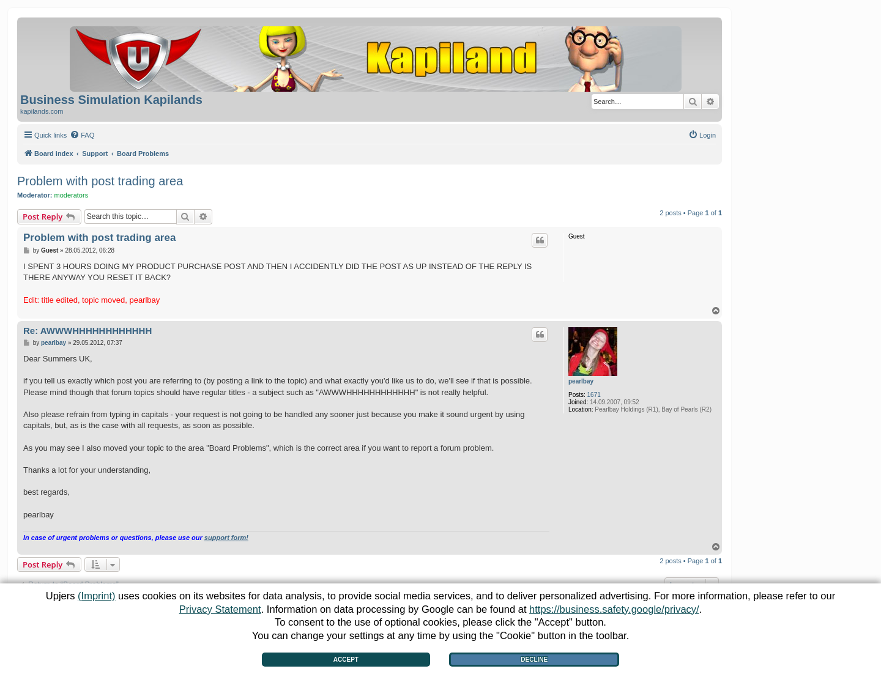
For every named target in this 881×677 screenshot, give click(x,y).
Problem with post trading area (100, 181)
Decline (534, 659)
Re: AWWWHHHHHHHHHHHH (87, 330)
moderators (71, 195)
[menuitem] (82, 135)
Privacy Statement (220, 609)
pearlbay (580, 381)
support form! (226, 537)
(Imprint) (96, 595)
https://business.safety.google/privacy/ (614, 609)
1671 (594, 394)
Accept (346, 659)
